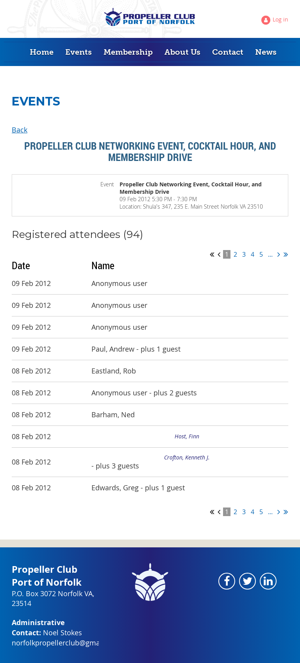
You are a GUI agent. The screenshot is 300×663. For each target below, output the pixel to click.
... (270, 254)
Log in (280, 19)
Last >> (286, 254)
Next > (279, 254)
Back (19, 129)
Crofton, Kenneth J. (187, 457)
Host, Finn (187, 436)
